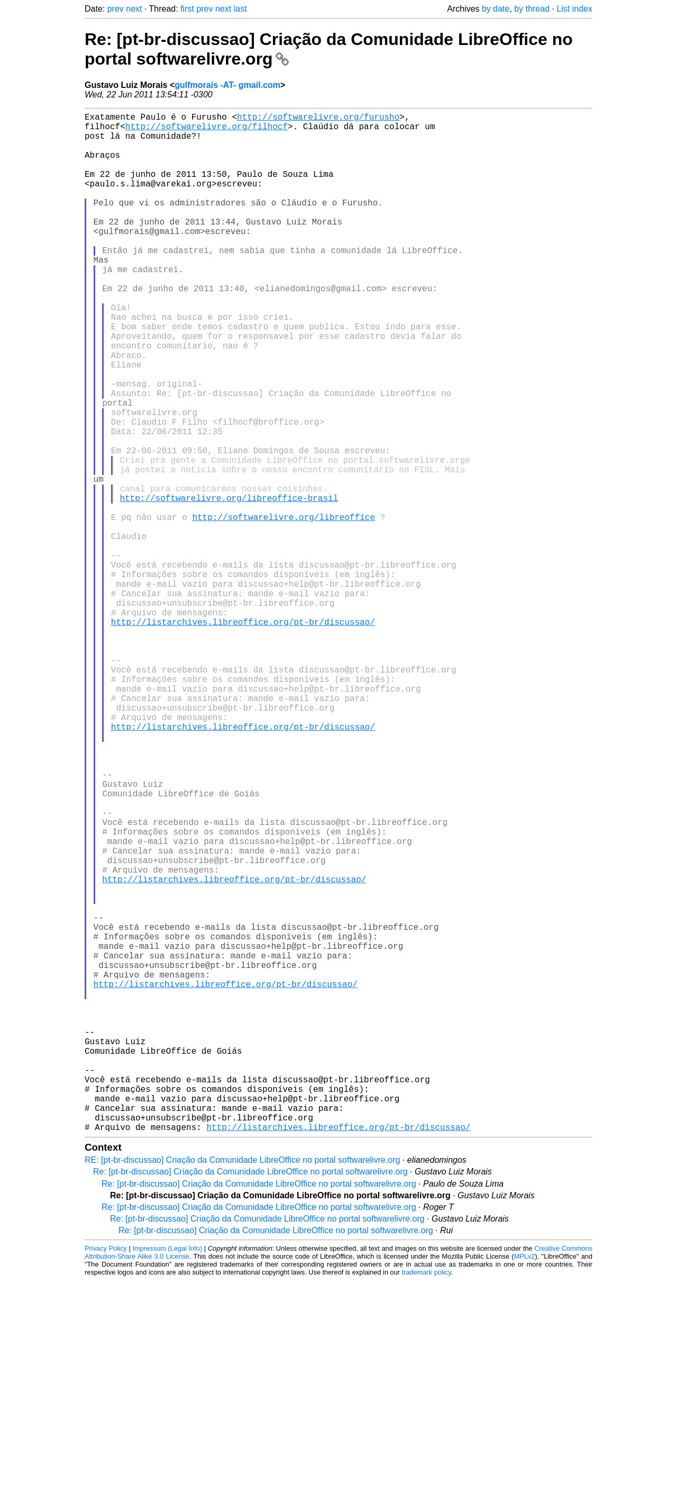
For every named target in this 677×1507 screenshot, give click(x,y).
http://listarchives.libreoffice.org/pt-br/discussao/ (243, 736)
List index (574, 8)
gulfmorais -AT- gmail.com (227, 84)
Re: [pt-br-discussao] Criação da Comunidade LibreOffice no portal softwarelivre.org (250, 1398)
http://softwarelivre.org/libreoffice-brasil (229, 584)
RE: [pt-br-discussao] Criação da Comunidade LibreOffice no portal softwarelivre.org (242, 1386)
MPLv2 (524, 1483)
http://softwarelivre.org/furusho (318, 118)
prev (115, 8)
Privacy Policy (106, 1475)
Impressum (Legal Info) (167, 1475)
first (187, 8)
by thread (532, 8)
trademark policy (426, 1499)
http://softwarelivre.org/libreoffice (283, 608)
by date (495, 8)
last (240, 8)
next (134, 8)
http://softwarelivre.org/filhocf (206, 130)
